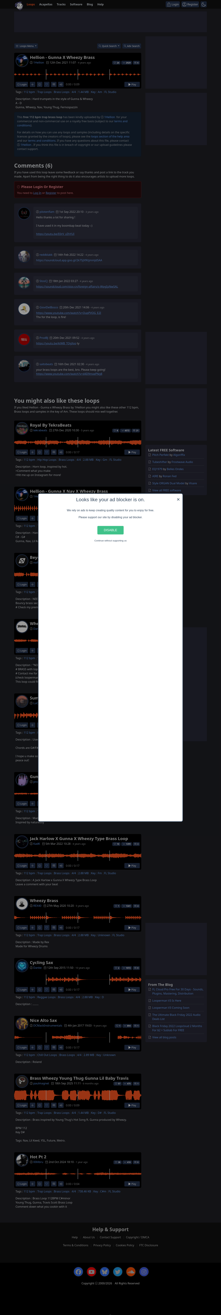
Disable (110, 530)
